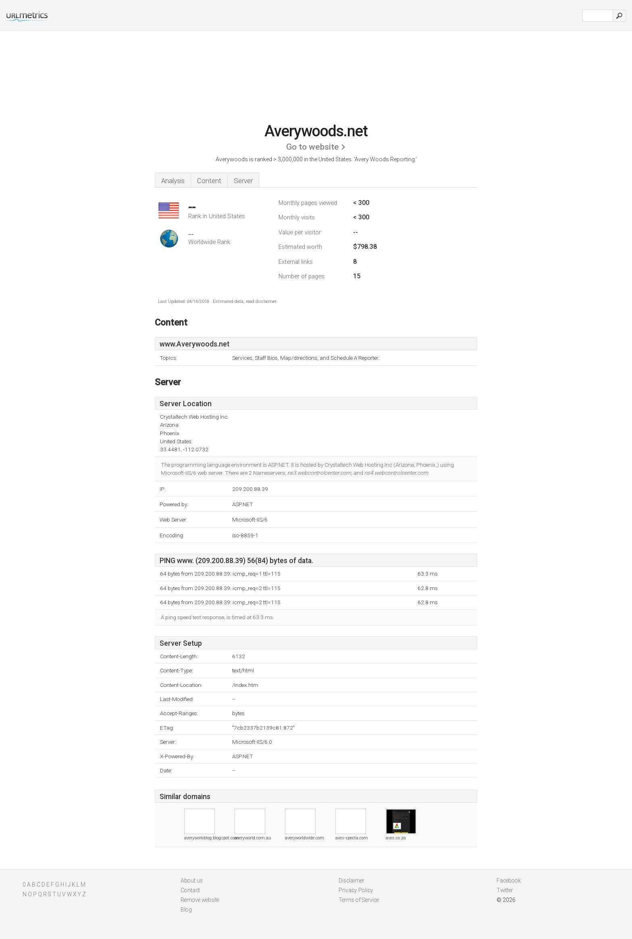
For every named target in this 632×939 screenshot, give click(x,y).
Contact (190, 890)
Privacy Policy (356, 890)
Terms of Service (359, 900)
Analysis (173, 181)
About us (192, 880)
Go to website (312, 147)
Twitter (505, 890)
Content (209, 181)
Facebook (509, 880)
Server (243, 181)
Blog (186, 909)
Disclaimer (351, 880)
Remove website (200, 900)
